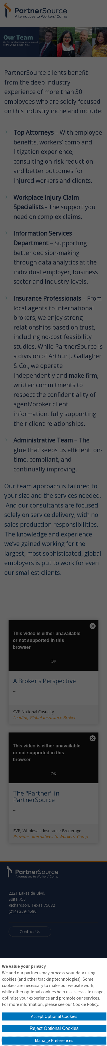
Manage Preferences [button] (54, 1040)
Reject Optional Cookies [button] (54, 1028)
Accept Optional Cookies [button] (54, 1016)
